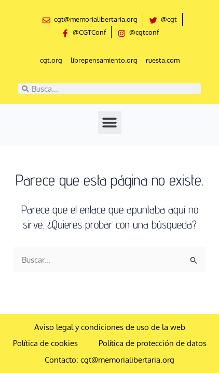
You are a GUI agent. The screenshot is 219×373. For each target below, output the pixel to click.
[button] (109, 122)
